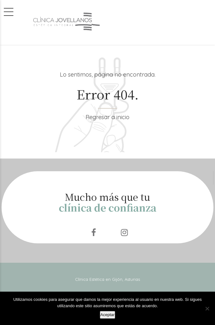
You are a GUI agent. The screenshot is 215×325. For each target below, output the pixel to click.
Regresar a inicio (107, 117)
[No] (207, 308)
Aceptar (108, 314)
